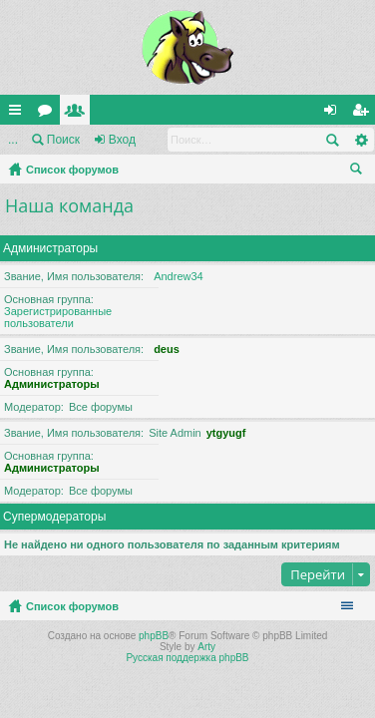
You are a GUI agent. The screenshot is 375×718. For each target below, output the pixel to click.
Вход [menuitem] (334, 114)
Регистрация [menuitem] (364, 114)
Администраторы (50, 248)
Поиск (63, 140)
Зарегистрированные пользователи (58, 317)
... (13, 140)
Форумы (49, 114)
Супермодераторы (54, 517)
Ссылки (19, 114)
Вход (122, 140)
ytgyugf (226, 433)
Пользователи (79, 114)
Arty (206, 646)
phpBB (154, 635)
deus (167, 349)
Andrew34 (178, 276)
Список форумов (72, 170)
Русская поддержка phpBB (187, 657)
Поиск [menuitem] (360, 172)
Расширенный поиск (360, 140)
